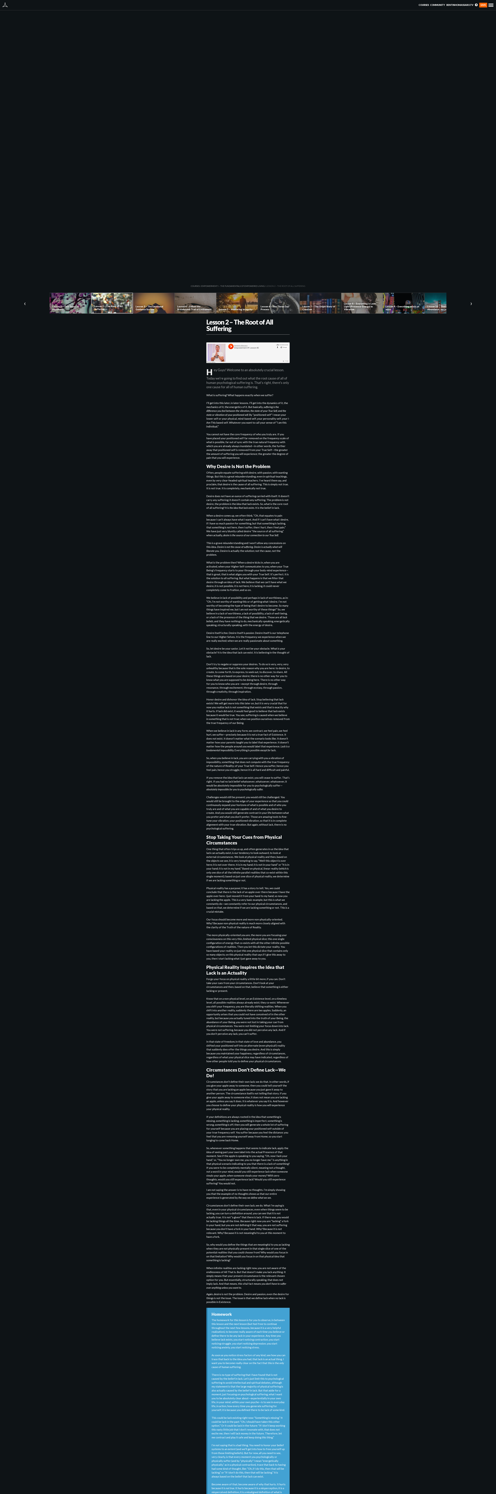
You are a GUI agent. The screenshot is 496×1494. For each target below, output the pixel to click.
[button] (490, 5)
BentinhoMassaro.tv (459, 5)
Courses (424, 5)
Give (483, 5)
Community (437, 5)
